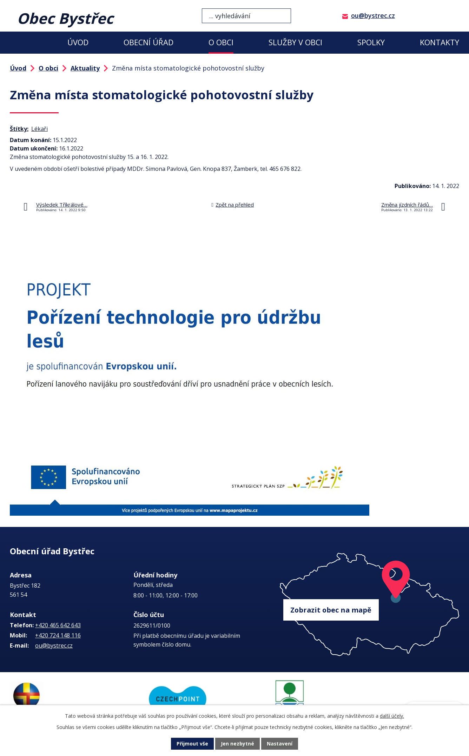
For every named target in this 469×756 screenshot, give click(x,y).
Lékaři (39, 129)
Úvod (77, 42)
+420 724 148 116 (58, 635)
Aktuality (85, 68)
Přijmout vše (192, 744)
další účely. (392, 715)
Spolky (371, 42)
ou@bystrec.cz (373, 15)
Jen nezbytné (237, 744)
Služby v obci (295, 42)
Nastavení (280, 744)
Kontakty (439, 42)
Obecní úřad (148, 42)
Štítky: (19, 129)
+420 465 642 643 (58, 625)
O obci (221, 42)
